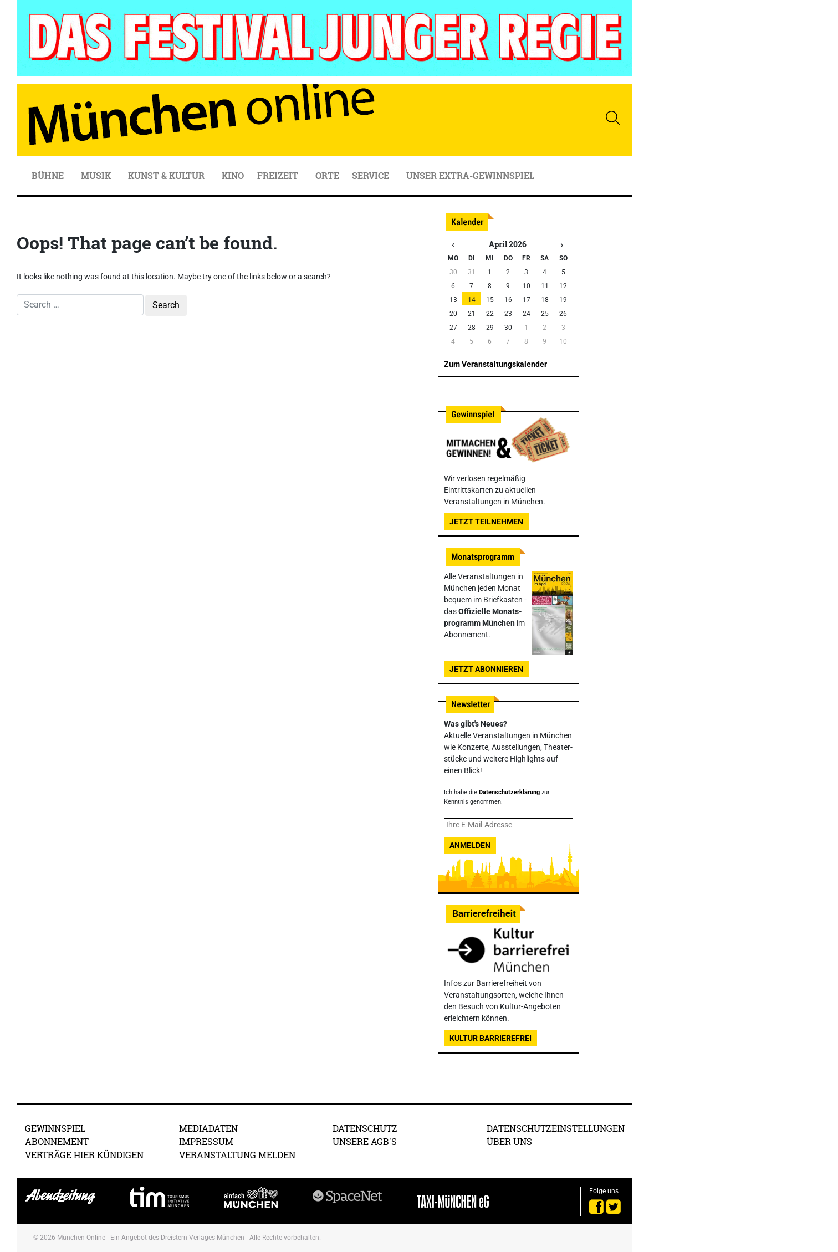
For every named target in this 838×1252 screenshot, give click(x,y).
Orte (327, 175)
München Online (81, 1237)
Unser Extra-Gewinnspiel (470, 175)
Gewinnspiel (55, 1128)
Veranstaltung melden (237, 1155)
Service (371, 175)
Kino (233, 175)
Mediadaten (208, 1128)
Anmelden (469, 845)
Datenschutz (365, 1128)
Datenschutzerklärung (509, 792)
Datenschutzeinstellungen (556, 1128)
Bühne (49, 175)
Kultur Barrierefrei (490, 1038)
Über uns (509, 1141)
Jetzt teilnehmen (486, 521)
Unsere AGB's (365, 1141)
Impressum (206, 1141)
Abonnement (57, 1141)
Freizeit (278, 175)
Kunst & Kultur (167, 175)
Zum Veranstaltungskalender (495, 364)
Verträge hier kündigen (84, 1155)
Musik (97, 175)
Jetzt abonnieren (486, 669)
